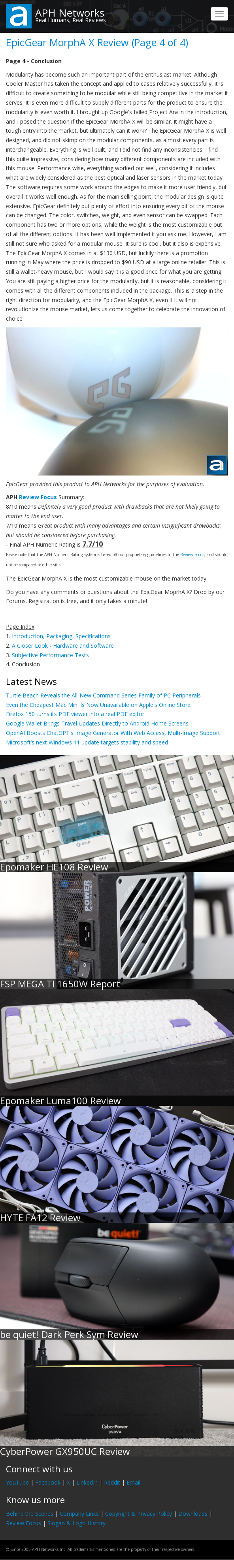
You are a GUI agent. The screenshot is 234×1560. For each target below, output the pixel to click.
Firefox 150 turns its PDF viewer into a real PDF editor (75, 714)
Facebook (47, 1482)
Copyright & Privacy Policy (138, 1513)
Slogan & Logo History (76, 1523)
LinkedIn (87, 1482)
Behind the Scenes (29, 1513)
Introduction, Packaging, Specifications (61, 636)
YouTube (17, 1482)
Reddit (112, 1482)
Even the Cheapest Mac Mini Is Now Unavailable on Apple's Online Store (98, 705)
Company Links (79, 1513)
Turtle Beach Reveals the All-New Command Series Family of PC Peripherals (103, 695)
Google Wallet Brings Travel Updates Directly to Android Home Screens (97, 723)
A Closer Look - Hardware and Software (63, 645)
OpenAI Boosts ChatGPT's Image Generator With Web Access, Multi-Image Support (113, 733)
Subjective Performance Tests (50, 655)
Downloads (193, 1513)
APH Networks (69, 13)
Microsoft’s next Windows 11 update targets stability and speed (87, 742)
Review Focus (38, 497)
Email (133, 1482)
